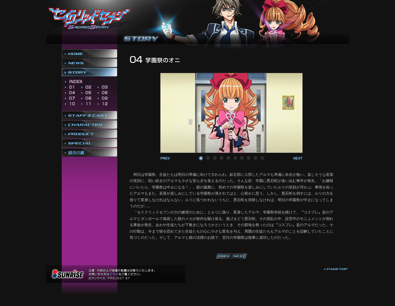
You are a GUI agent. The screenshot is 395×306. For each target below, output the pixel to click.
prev (165, 158)
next (297, 158)
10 (262, 158)
